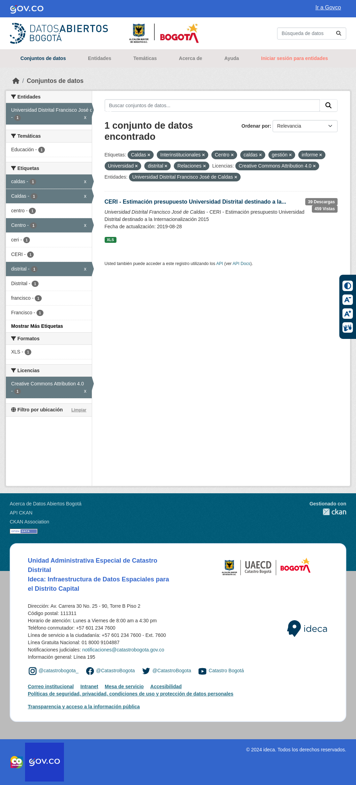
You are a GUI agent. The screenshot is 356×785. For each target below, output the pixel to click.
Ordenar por (256, 126)
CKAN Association (29, 521)
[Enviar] (339, 33)
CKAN (327, 511)
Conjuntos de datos (43, 58)
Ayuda (231, 58)
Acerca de (190, 58)
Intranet (89, 686)
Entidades (99, 58)
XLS (110, 240)
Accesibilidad (165, 686)
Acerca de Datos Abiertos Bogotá (45, 503)
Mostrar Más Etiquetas (37, 326)
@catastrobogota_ (59, 670)
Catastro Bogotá (226, 670)
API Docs (241, 263)
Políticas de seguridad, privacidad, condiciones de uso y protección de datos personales (130, 694)
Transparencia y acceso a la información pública (84, 706)
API (219, 263)
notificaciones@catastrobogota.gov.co (123, 649)
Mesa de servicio (124, 686)
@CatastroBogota (115, 670)
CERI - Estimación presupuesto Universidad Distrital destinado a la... (195, 202)
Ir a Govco (328, 7)
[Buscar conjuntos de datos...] (311, 33)
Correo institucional (51, 686)
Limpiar (78, 410)
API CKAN (21, 512)
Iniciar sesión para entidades (294, 58)
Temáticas (145, 58)
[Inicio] (16, 80)
